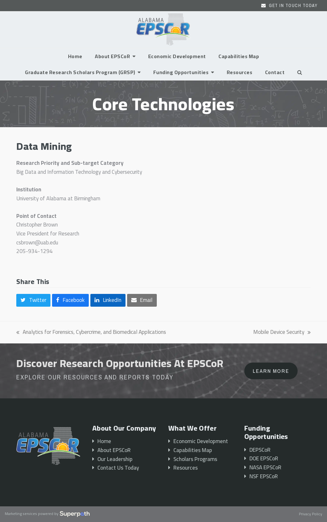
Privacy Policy (310, 514)
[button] (300, 72)
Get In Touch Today (293, 5)
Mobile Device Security (282, 332)
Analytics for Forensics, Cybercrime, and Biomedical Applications (91, 332)
